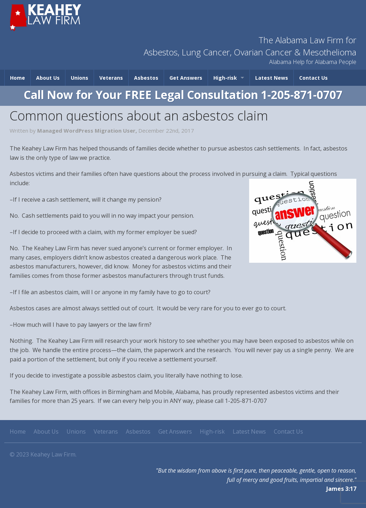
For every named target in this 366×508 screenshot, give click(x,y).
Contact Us (313, 77)
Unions (79, 77)
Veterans (111, 77)
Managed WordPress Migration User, (87, 130)
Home (17, 77)
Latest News (271, 77)
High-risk (225, 77)
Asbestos (146, 77)
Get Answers (185, 77)
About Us (48, 77)
